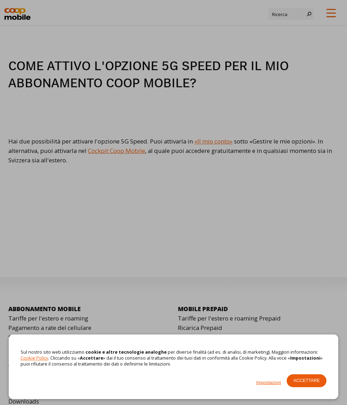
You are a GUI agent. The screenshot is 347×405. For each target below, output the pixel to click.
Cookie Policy (34, 358)
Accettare (306, 380)
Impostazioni (268, 382)
